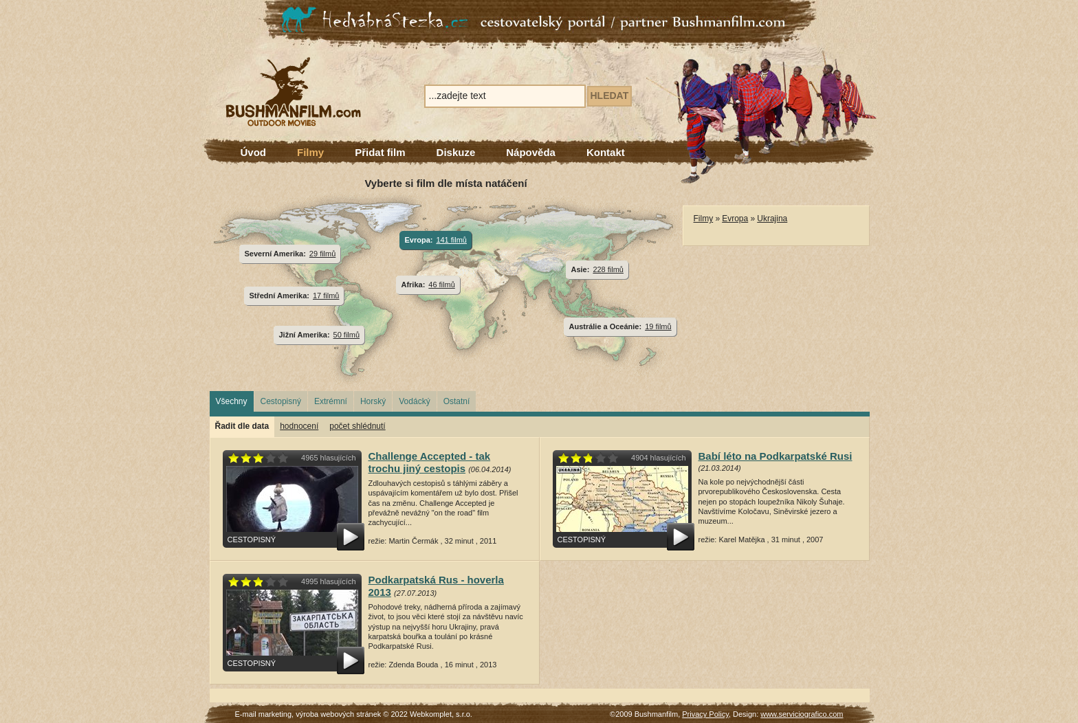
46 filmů (441, 284)
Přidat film (380, 152)
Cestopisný (281, 401)
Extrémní (330, 401)
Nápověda (531, 152)
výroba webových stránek (338, 714)
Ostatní (456, 401)
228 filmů (608, 269)
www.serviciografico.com (801, 714)
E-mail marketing (263, 714)
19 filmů (658, 326)
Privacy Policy (705, 714)
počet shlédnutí (357, 426)
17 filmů (326, 295)
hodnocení (299, 426)
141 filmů (451, 240)
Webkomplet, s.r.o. (441, 714)
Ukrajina (772, 218)
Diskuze (456, 152)
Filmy (310, 152)
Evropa (735, 218)
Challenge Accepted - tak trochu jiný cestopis (429, 462)
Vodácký (414, 401)
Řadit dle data (242, 426)
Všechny (232, 401)
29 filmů (322, 253)
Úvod (254, 152)
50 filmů (346, 335)
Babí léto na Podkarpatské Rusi (775, 456)
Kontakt (605, 152)
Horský (373, 401)
